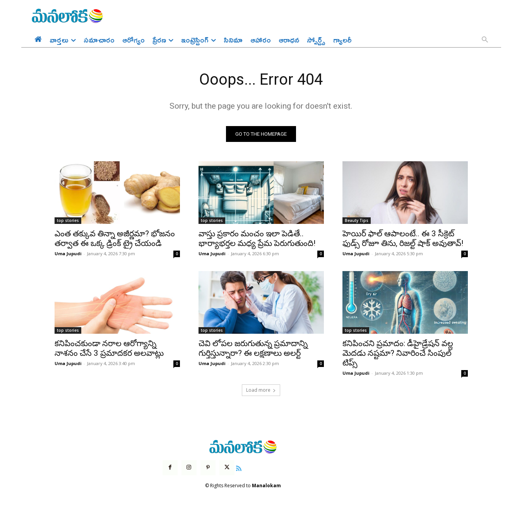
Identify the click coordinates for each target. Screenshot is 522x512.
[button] (484, 40)
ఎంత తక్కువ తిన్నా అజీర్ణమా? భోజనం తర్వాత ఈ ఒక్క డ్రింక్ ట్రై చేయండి (115, 238)
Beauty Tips (356, 221)
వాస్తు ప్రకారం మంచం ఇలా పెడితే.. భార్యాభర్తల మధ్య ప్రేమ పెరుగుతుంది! (257, 238)
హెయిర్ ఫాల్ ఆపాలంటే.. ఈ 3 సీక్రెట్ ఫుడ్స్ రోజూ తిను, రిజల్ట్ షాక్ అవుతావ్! (402, 238)
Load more (261, 390)
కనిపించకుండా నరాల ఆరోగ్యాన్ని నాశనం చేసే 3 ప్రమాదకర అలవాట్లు (109, 348)
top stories (68, 221)
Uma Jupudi (68, 254)
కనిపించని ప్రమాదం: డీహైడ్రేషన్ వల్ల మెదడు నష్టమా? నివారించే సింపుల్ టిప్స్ (397, 353)
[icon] (238, 467)
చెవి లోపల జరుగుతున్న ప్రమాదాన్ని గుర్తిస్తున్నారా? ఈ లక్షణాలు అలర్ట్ (253, 348)
